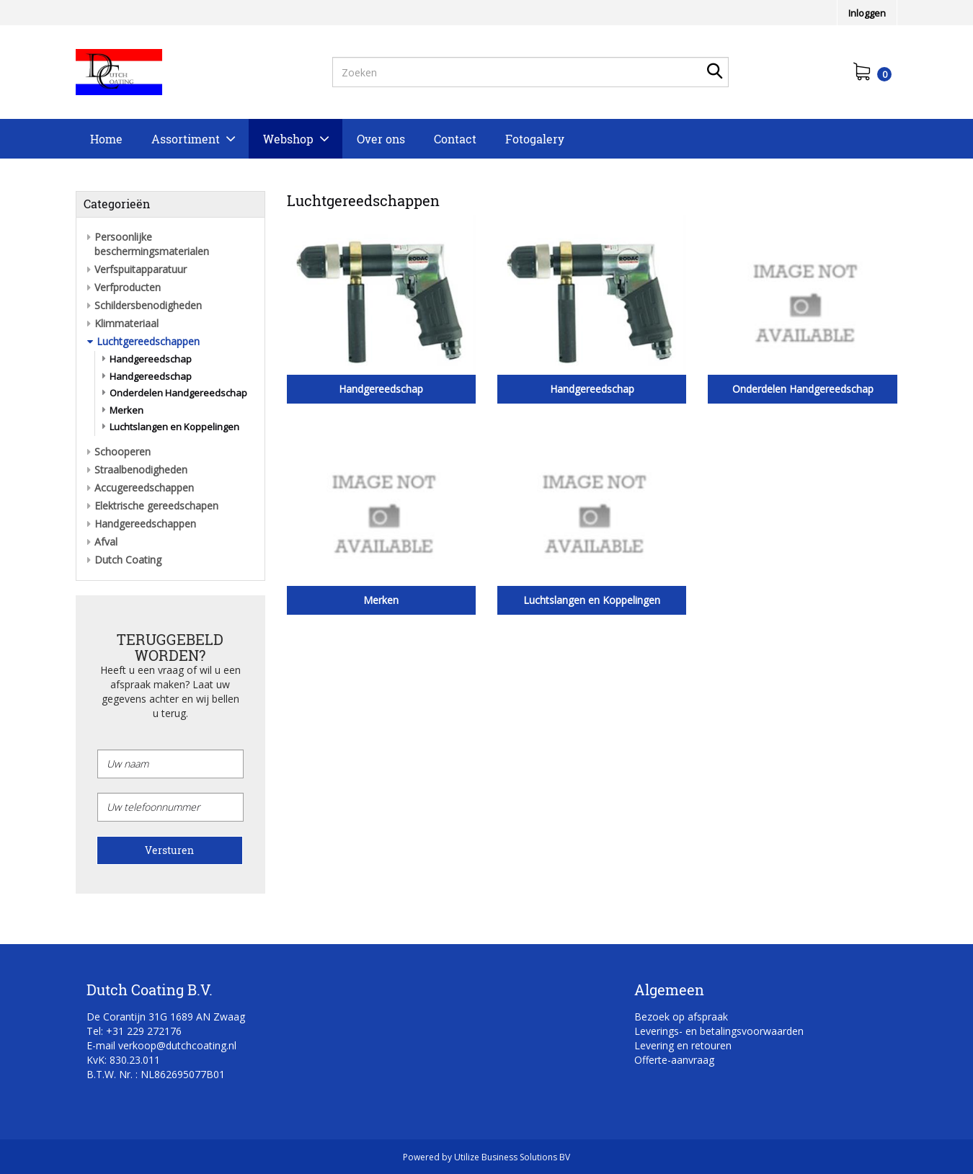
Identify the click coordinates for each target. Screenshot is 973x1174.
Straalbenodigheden (140, 469)
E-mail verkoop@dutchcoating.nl (161, 1045)
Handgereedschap (151, 358)
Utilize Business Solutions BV (512, 1157)
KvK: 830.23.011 (123, 1060)
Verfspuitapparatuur (140, 269)
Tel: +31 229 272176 (134, 1031)
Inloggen (867, 12)
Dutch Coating (127, 559)
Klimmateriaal (126, 323)
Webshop (288, 138)
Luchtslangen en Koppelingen (174, 426)
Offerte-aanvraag (674, 1060)
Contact (455, 138)
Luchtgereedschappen (148, 341)
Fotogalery (534, 138)
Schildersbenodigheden (148, 305)
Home (106, 138)
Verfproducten (127, 287)
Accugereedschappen (144, 487)
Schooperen (122, 451)
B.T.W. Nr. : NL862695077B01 (155, 1074)
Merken (126, 410)
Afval (105, 541)
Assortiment (185, 138)
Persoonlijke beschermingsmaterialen (151, 244)
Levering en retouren (683, 1045)
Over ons (381, 138)
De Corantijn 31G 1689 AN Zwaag (165, 1016)
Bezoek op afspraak (681, 1016)
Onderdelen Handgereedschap (178, 392)
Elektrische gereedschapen (156, 505)
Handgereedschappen (145, 523)
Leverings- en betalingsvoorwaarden (719, 1031)
